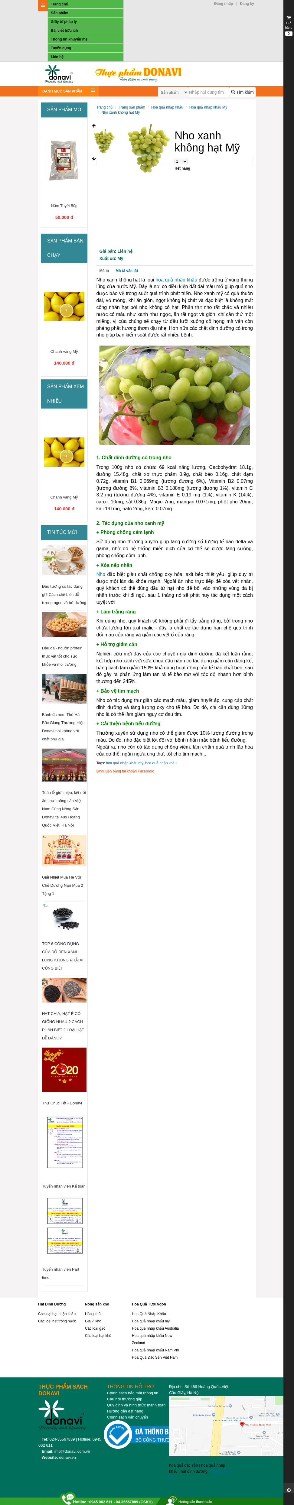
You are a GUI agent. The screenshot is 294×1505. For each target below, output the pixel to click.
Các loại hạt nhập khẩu (57, 1314)
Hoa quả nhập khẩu (167, 107)
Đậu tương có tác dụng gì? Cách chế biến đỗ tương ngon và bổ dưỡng (64, 594)
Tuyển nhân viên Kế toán (64, 1186)
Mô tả (104, 271)
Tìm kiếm (242, 92)
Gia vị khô (93, 1321)
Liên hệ (57, 57)
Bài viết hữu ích (64, 30)
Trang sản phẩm (132, 107)
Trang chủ (59, 4)
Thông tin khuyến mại (70, 39)
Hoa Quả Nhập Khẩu (149, 1314)
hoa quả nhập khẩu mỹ (124, 763)
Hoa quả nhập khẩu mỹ (151, 1321)
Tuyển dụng (61, 48)
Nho (100, 574)
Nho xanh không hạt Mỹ (120, 112)
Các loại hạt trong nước (57, 1321)
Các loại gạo (95, 1328)
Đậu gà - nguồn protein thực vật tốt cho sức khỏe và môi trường (62, 656)
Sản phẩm (59, 13)
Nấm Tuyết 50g (64, 205)
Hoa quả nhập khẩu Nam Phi (155, 1350)
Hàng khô (92, 1314)
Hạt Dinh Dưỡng (52, 1304)
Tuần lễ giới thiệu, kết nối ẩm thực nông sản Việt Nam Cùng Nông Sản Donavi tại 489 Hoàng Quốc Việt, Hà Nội (64, 808)
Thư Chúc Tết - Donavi (62, 1103)
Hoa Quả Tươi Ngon (149, 1304)
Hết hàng (182, 168)
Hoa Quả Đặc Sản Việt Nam (155, 1357)
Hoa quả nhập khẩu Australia (155, 1328)
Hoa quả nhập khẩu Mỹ (208, 107)
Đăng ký (247, 4)
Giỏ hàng (288, 26)
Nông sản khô (97, 1304)
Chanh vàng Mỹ (64, 351)
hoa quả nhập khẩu (176, 279)
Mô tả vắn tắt (127, 271)
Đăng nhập (223, 4)
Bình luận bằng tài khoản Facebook (125, 771)
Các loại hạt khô (98, 1336)
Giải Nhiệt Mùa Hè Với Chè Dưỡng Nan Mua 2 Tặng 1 (62, 885)
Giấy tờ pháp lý (64, 22)
